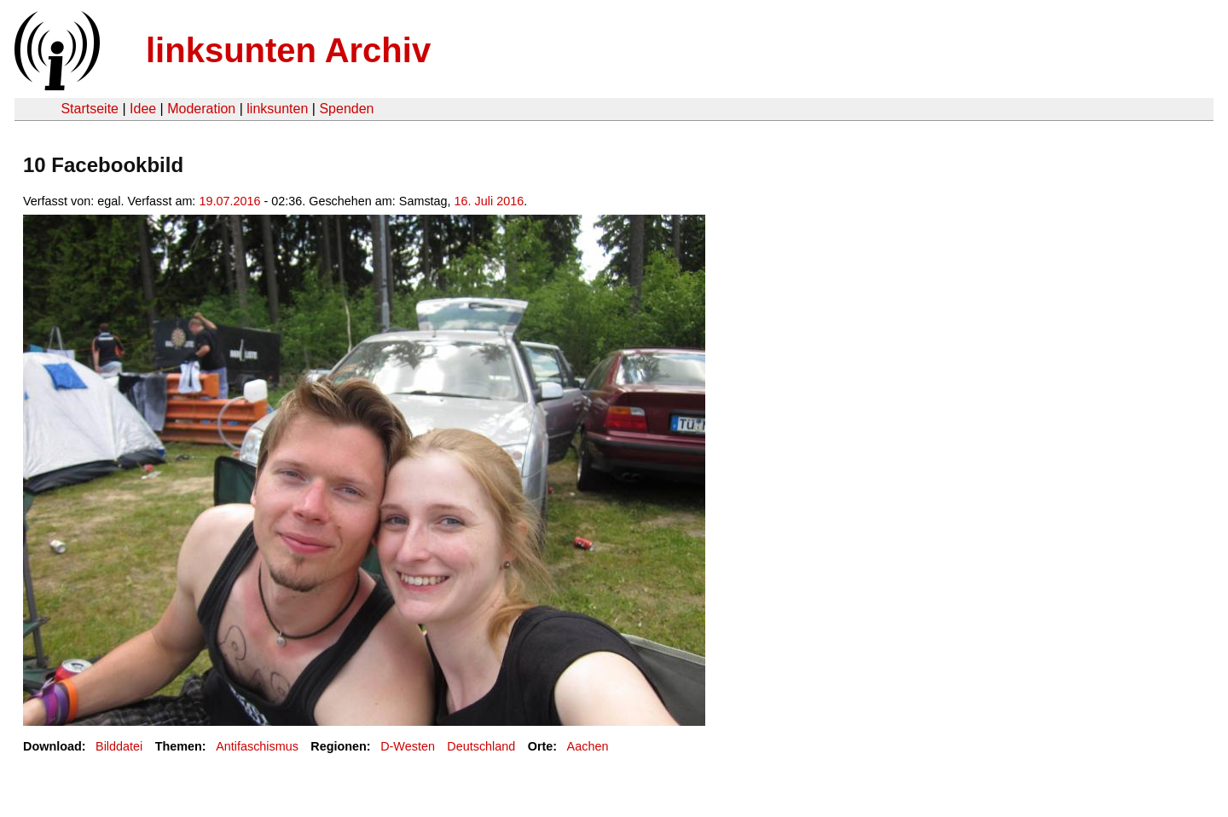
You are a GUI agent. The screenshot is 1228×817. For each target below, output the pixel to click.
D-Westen (407, 746)
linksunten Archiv (288, 50)
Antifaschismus (257, 746)
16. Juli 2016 (489, 201)
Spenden (346, 108)
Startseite (90, 108)
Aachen (588, 746)
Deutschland (481, 746)
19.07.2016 (229, 201)
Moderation (201, 108)
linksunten (277, 108)
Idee (143, 108)
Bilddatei (119, 746)
